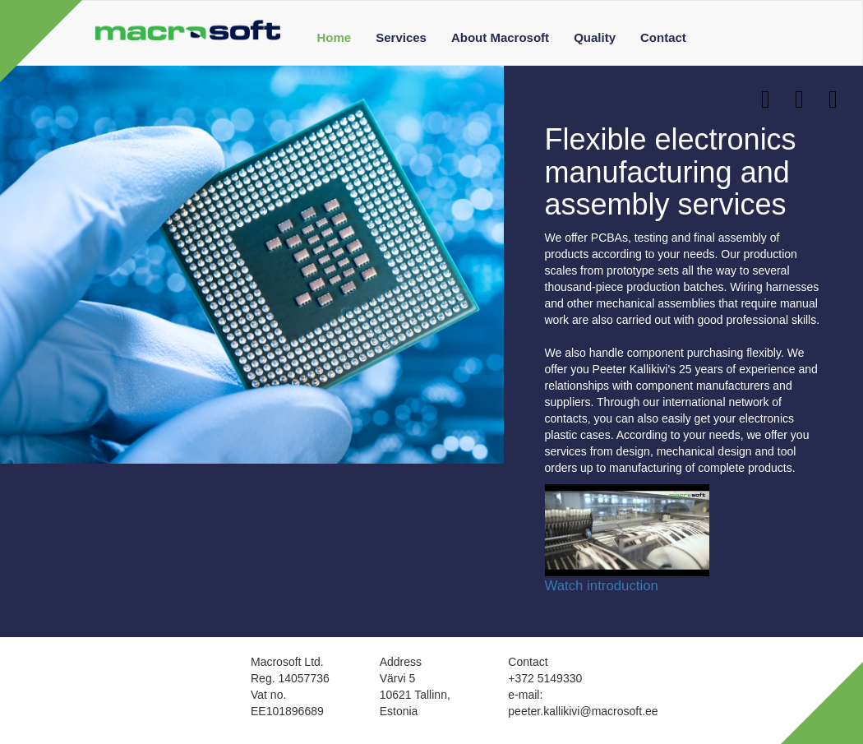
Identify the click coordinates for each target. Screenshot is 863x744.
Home (334, 37)
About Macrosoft (500, 37)
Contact (663, 37)
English (708, 95)
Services (401, 37)
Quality (595, 37)
